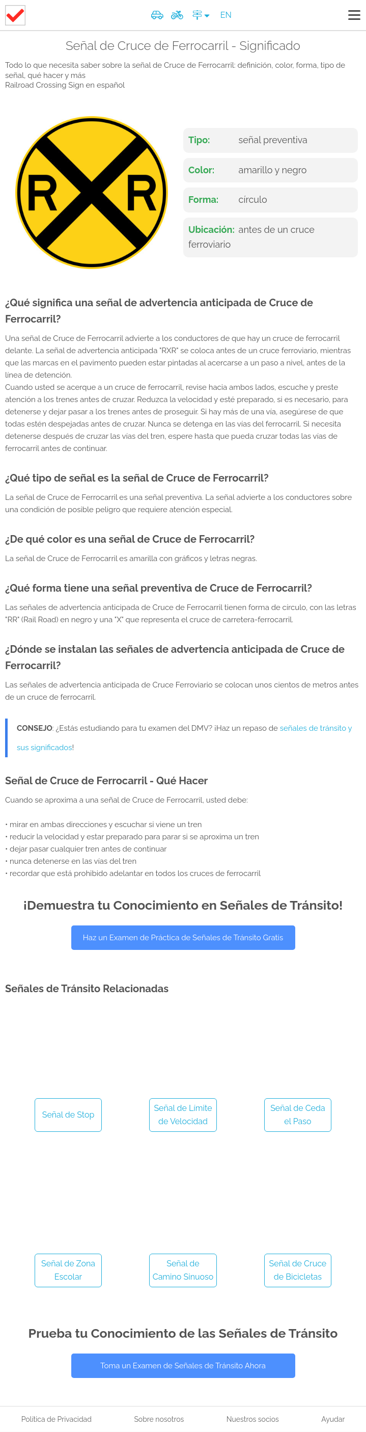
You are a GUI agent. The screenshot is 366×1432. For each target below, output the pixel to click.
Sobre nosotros (159, 1419)
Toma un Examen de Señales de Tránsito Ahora (183, 1365)
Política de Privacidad (56, 1419)
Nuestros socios (253, 1419)
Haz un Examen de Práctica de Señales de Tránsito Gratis (183, 937)
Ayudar (333, 1419)
